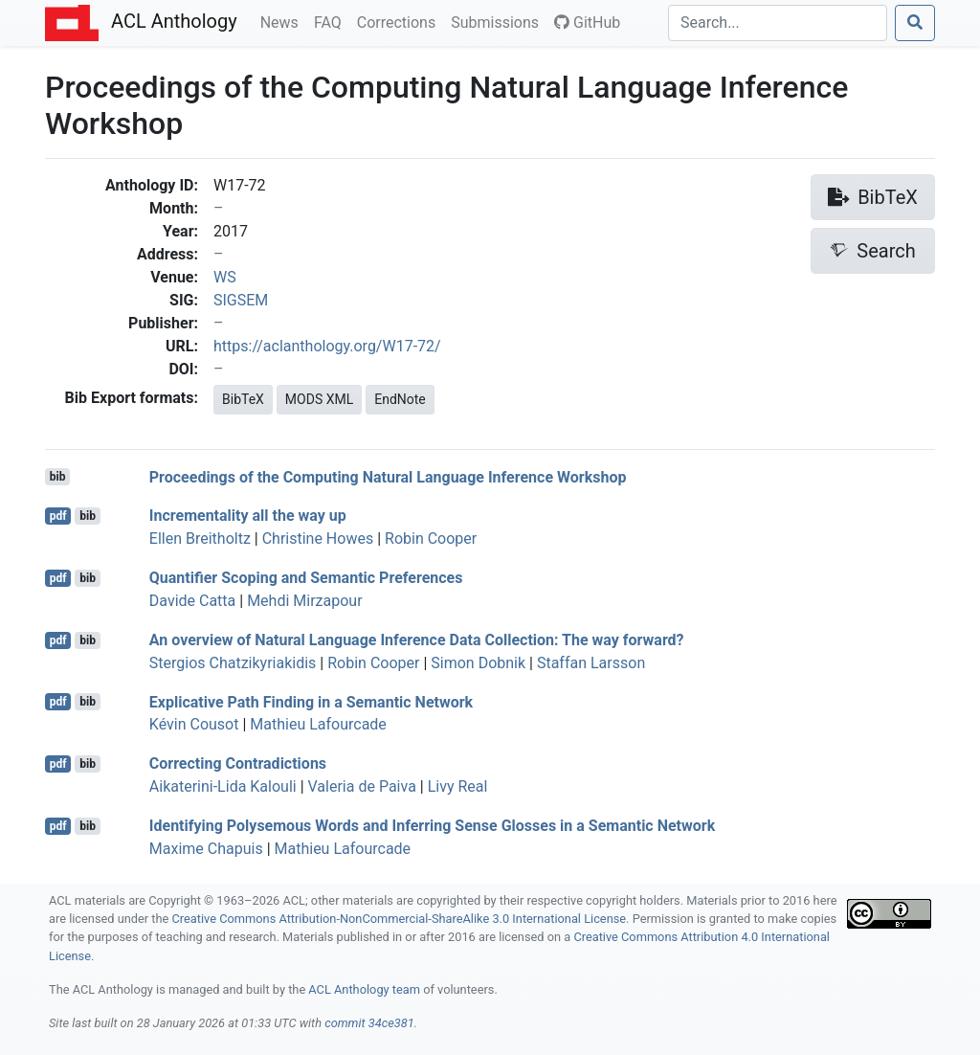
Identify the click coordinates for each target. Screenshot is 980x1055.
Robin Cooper (431, 538)
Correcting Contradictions (237, 763)
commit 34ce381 (369, 1023)
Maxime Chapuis (206, 849)
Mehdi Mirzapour (304, 601)
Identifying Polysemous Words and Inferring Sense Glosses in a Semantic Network (432, 826)
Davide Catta (192, 601)
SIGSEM (240, 300)
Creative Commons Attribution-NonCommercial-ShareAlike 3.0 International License (399, 918)
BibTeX (243, 399)
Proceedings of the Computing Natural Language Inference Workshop (388, 476)
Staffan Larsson (591, 663)
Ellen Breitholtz (200, 538)
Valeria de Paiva (362, 786)
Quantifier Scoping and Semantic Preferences (306, 578)
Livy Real (458, 786)
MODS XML (319, 399)
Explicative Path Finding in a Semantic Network (311, 701)
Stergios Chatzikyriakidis (233, 663)
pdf (58, 516)
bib (58, 476)
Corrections (400, 21)
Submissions (498, 21)
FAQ (331, 21)
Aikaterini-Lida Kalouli (223, 786)
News (283, 21)
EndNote (400, 399)
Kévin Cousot (194, 724)
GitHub (587, 22)
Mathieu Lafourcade (318, 724)
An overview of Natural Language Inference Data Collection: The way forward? (416, 640)
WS (224, 277)
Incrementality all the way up (247, 515)
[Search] (777, 23)
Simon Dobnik (478, 663)
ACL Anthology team (364, 989)
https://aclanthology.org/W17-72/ (327, 346)
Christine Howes (318, 538)
